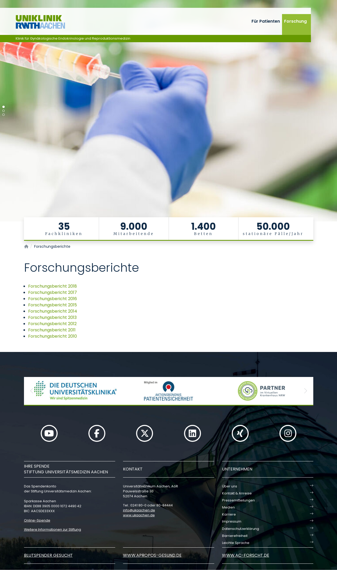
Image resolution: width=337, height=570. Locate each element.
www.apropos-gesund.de (152, 555)
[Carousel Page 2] (3, 111)
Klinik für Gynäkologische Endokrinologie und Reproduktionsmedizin (73, 38)
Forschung (295, 21)
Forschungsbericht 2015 (52, 305)
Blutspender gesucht (48, 555)
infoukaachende (139, 510)
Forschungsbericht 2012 (52, 324)
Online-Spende (37, 520)
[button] (32, 391)
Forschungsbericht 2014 (52, 311)
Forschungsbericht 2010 (52, 336)
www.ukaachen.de (139, 515)
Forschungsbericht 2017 (52, 292)
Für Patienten (266, 21)
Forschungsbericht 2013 (52, 317)
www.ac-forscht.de (245, 555)
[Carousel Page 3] (3, 115)
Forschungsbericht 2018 (52, 286)
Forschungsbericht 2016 (52, 299)
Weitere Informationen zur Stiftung (52, 529)
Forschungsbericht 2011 (52, 330)
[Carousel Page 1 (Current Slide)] (3, 107)
